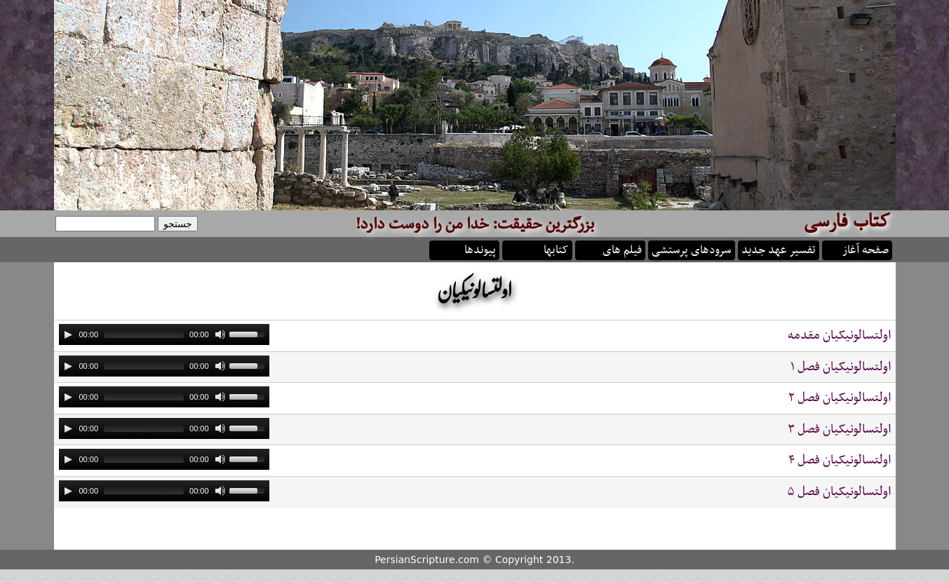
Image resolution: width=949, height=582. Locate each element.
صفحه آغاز (865, 249)
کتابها (556, 249)
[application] (164, 334)
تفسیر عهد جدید (778, 249)
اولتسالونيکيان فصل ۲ (839, 398)
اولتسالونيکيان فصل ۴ (839, 460)
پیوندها (480, 249)
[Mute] (220, 334)
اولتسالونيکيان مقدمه (839, 335)
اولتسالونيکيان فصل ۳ (839, 429)
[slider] (144, 334)
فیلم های (622, 249)
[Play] (68, 334)
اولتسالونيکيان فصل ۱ (840, 367)
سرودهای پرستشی (692, 249)
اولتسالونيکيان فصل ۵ (839, 492)
